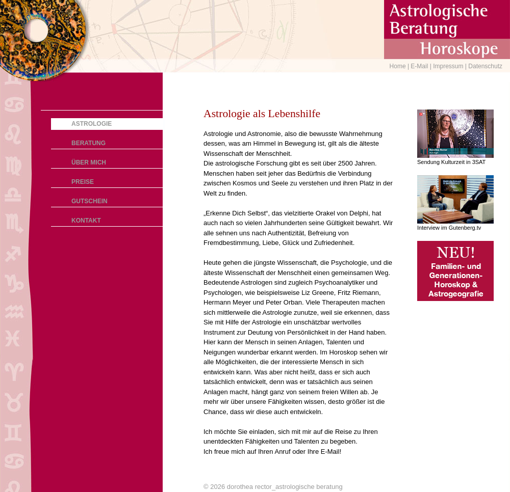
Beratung (88, 143)
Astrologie (91, 123)
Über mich (88, 162)
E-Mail (420, 66)
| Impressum (447, 66)
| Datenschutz (483, 66)
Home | (400, 66)
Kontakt (86, 220)
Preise (82, 181)
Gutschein (89, 201)
